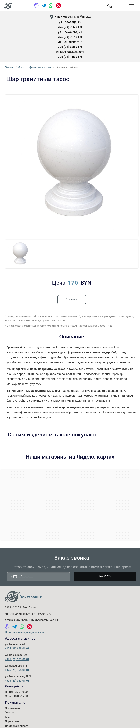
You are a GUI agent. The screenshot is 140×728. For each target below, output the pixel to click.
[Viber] (36, 6)
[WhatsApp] (51, 6)
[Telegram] (44, 6)
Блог (8, 717)
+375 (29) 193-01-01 (17, 659)
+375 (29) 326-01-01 (69, 27)
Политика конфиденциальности (24, 632)
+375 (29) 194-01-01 (17, 670)
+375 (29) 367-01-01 (17, 680)
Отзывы (10, 712)
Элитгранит (30, 597)
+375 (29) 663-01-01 (17, 648)
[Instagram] (58, 6)
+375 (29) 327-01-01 (69, 37)
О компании (12, 708)
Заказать (71, 299)
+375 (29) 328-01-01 (69, 47)
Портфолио (12, 721)
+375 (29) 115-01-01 (69, 57)
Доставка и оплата (16, 726)
